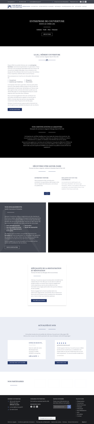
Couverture (34, 6)
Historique (57, 6)
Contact (84, 6)
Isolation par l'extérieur (16, 82)
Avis (73, 6)
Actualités (78, 6)
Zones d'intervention (73, 422)
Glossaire (50, 6)
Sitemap (65, 422)
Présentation (26, 6)
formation (8, 235)
